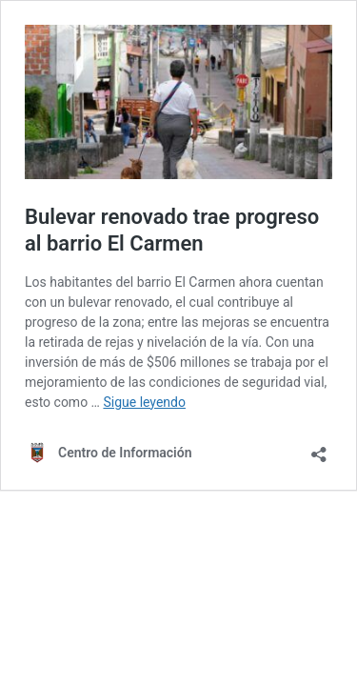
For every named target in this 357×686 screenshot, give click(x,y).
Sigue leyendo (144, 402)
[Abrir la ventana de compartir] (319, 448)
